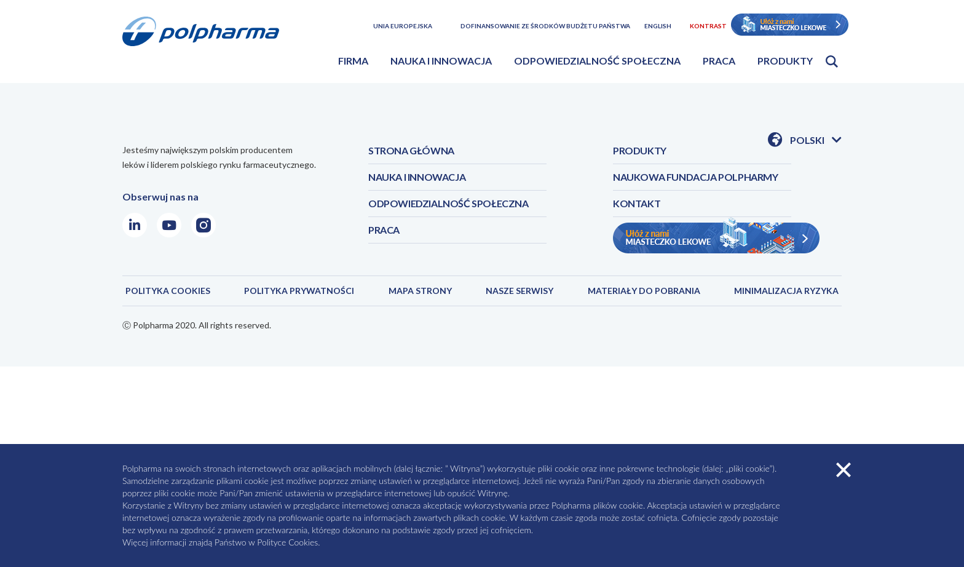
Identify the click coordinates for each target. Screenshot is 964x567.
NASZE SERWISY (519, 290)
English (657, 26)
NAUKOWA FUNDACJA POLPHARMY (695, 177)
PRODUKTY (639, 150)
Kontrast (708, 26)
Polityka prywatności (299, 290)
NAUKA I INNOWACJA (416, 177)
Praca (719, 60)
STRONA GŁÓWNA (411, 150)
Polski (816, 141)
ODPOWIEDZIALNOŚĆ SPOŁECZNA (448, 203)
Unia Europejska (402, 26)
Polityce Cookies (287, 542)
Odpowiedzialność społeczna (597, 60)
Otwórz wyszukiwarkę (831, 61)
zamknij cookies (843, 469)
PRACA (384, 230)
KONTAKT (636, 203)
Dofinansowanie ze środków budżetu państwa (545, 26)
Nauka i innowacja (441, 60)
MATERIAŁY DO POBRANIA (644, 290)
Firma (353, 60)
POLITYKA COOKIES (167, 290)
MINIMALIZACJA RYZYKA (786, 290)
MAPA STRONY (420, 290)
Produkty (785, 60)
